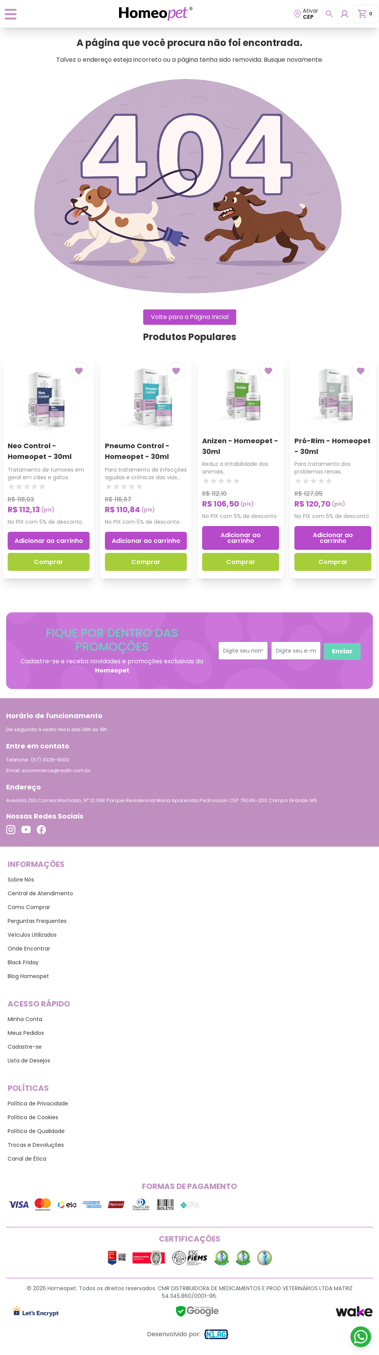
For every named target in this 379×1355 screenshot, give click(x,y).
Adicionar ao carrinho (49, 540)
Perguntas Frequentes (37, 921)
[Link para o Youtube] (26, 829)
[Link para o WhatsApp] (360, 1336)
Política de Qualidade (36, 1131)
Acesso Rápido (39, 1003)
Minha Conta (25, 1019)
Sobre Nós (21, 879)
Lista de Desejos (29, 1060)
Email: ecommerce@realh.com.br (48, 770)
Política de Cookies (33, 1117)
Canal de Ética (27, 1159)
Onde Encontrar (29, 948)
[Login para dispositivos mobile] (344, 13)
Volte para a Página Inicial (190, 316)
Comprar (48, 561)
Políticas (28, 1088)
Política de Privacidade (38, 1103)
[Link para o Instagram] (10, 829)
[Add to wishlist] (79, 371)
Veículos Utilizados (32, 935)
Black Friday (23, 962)
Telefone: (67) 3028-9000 (37, 759)
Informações (36, 864)
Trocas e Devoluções (36, 1145)
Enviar (342, 651)
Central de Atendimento (40, 893)
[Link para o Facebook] (41, 829)
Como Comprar (29, 907)
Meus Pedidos (26, 1033)
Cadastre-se (25, 1047)
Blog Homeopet (28, 976)
